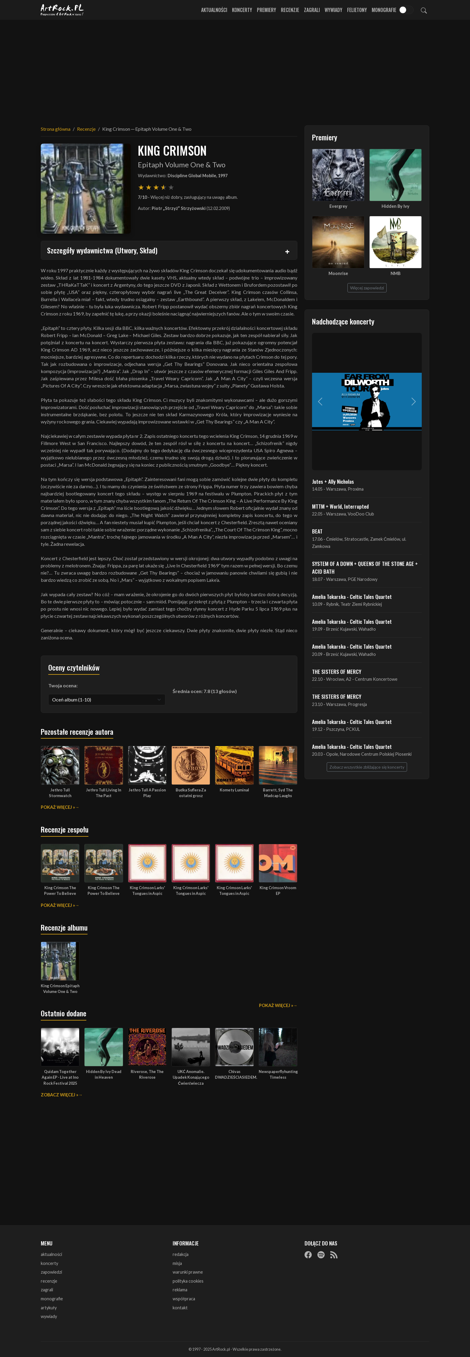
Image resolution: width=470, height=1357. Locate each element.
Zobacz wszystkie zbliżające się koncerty (366, 767)
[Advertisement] (235, 69)
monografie (52, 1298)
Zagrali (312, 9)
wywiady (49, 1316)
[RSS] (334, 1254)
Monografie (384, 9)
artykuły (49, 1307)
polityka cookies (188, 1281)
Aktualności (214, 9)
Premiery (266, 9)
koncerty (49, 1263)
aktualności (51, 1254)
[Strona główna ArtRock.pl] (62, 9)
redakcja (181, 1254)
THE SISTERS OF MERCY (336, 671)
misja (177, 1263)
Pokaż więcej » (58, 807)
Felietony (357, 9)
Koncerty (242, 9)
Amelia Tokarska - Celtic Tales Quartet (352, 596)
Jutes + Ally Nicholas (333, 481)
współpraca (184, 1298)
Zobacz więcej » (59, 1094)
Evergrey (338, 206)
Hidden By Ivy (395, 206)
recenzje (49, 1281)
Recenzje (290, 9)
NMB (395, 273)
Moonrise (338, 273)
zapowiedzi (51, 1272)
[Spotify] (321, 1254)
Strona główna (55, 129)
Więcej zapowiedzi (367, 287)
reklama (180, 1289)
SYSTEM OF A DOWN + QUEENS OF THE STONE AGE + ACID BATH (365, 567)
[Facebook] (308, 1254)
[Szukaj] (423, 10)
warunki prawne (188, 1272)
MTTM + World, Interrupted (340, 506)
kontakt (180, 1307)
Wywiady (333, 9)
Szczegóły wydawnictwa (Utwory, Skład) (102, 250)
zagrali (47, 1289)
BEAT (317, 531)
